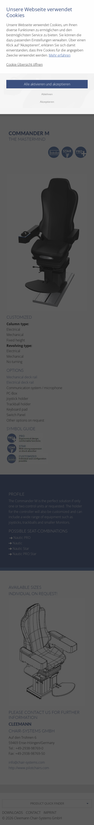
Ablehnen (47, 94)
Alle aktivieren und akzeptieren (47, 84)
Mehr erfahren (59, 55)
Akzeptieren (47, 102)
